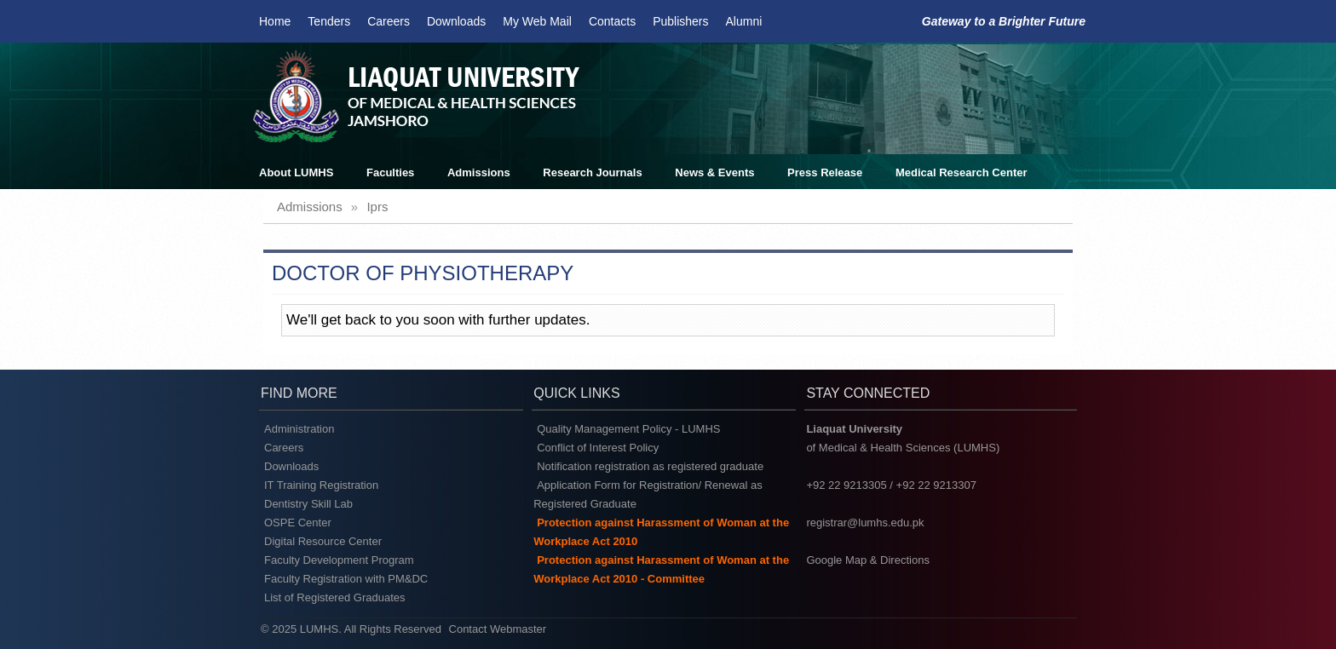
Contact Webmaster (498, 629)
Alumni (744, 21)
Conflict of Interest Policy (598, 447)
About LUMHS (296, 172)
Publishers (680, 21)
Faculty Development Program (339, 560)
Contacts (612, 21)
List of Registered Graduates (334, 597)
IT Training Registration (321, 485)
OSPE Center (297, 522)
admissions (310, 206)
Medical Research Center (961, 172)
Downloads (456, 21)
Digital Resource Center (323, 541)
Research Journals (592, 172)
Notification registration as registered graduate (650, 466)
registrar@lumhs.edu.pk (865, 522)
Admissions (478, 172)
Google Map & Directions (868, 560)
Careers (388, 21)
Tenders (329, 21)
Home (275, 21)
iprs (377, 206)
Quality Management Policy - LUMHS (628, 428)
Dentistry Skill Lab (308, 503)
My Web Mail (537, 21)
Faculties (390, 172)
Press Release (824, 172)
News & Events (714, 172)
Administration (299, 428)
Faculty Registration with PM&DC (346, 578)
